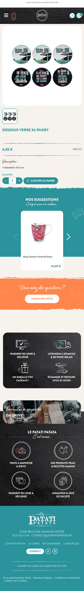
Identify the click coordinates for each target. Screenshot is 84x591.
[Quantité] (12, 180)
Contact (35, 551)
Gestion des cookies (16, 581)
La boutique (71, 543)
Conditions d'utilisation (67, 578)
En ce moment (51, 543)
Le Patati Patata (15, 543)
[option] (42, 240)
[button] (15, 237)
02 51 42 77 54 (20, 535)
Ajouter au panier (41, 180)
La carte (33, 543)
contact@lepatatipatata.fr (51, 535)
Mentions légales (42, 578)
